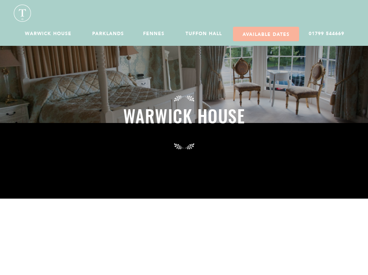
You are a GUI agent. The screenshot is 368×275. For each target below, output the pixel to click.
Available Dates (266, 34)
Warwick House (48, 34)
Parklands (108, 34)
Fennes (153, 34)
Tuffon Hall (204, 34)
